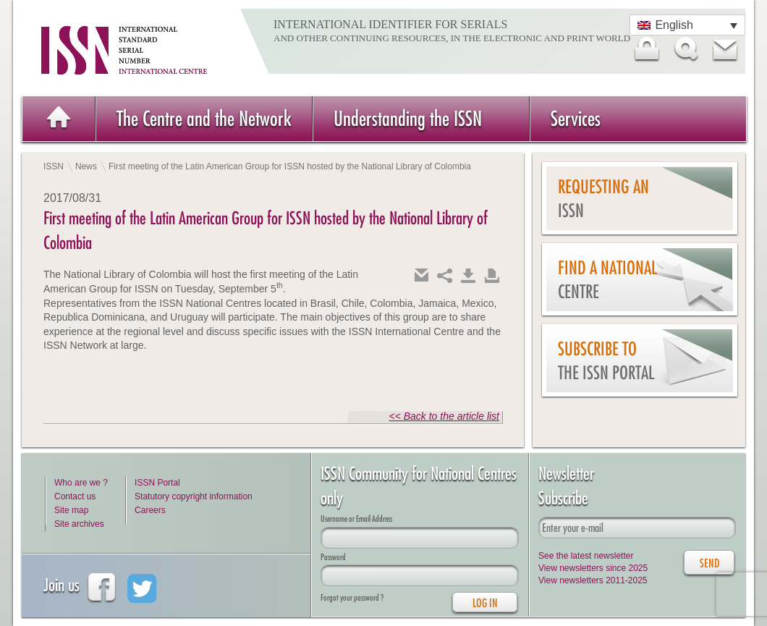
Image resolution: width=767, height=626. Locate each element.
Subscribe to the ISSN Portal (606, 360)
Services (576, 118)
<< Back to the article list (444, 416)
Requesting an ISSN (603, 198)
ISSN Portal (157, 483)
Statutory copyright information (194, 496)
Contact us (75, 496)
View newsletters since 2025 (593, 568)
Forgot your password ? (352, 597)
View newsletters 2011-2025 (593, 580)
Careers (150, 510)
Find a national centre (607, 279)
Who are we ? (81, 483)
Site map (71, 510)
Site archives (79, 524)
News (86, 166)
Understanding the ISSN (408, 118)
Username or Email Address (356, 518)
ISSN (53, 166)
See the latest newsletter (585, 556)
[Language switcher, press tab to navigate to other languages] (687, 24)
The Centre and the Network (204, 118)
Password (333, 556)
